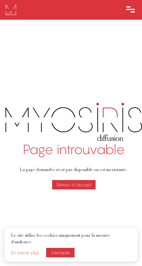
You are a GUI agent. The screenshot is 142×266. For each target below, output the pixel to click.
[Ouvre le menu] (131, 10)
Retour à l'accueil (74, 184)
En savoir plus (25, 252)
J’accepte (60, 252)
